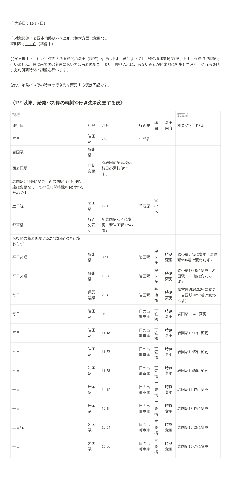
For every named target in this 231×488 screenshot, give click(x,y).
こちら (30, 44)
